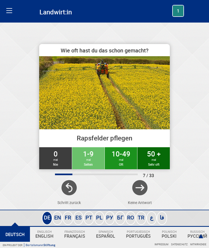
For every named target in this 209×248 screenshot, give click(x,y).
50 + (153, 158)
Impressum (161, 244)
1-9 (88, 158)
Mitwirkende (198, 244)
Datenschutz (179, 244)
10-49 (120, 158)
